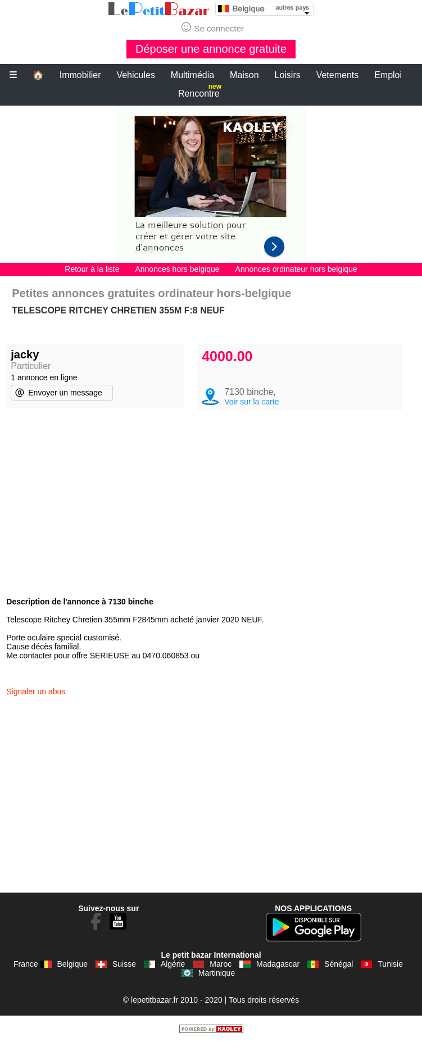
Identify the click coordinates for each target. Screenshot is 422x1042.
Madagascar (278, 963)
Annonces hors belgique (177, 269)
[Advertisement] (211, 184)
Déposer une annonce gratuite (211, 49)
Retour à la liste (92, 269)
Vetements (337, 75)
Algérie (173, 963)
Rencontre (199, 91)
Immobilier (80, 75)
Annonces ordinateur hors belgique (296, 269)
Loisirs (288, 75)
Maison (244, 75)
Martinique (216, 972)
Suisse (124, 963)
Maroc (221, 963)
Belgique (72, 963)
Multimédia (192, 75)
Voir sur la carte (251, 401)
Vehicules (135, 75)
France (25, 963)
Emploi (388, 75)
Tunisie (390, 963)
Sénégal (338, 963)
